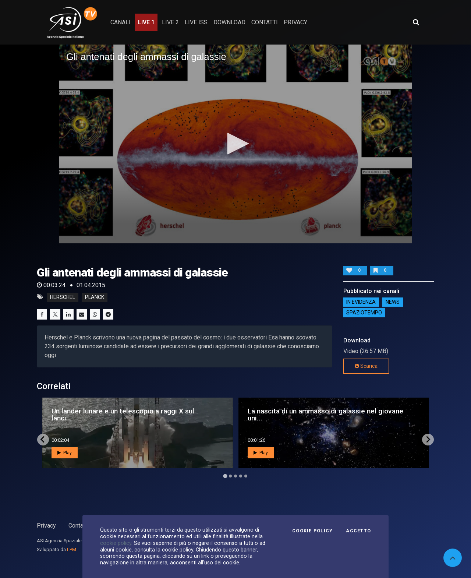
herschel (62, 297)
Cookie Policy (312, 531)
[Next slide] (428, 439)
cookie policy (115, 543)
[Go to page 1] (225, 476)
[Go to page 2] (230, 476)
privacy (295, 22)
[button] (235, 143)
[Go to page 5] (245, 476)
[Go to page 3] (235, 476)
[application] (235, 144)
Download (229, 22)
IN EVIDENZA (361, 302)
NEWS (393, 302)
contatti (264, 22)
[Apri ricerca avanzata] (415, 22)
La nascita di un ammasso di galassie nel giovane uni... (325, 414)
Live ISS (196, 22)
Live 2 (170, 22)
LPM (71, 549)
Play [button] (64, 452)
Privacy (46, 525)
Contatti (78, 525)
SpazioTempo (364, 313)
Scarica (366, 366)
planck (94, 297)
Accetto (358, 531)
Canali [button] (120, 22)
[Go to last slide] (43, 439)
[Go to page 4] (240, 476)
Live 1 (146, 22)
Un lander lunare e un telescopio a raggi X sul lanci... (123, 414)
